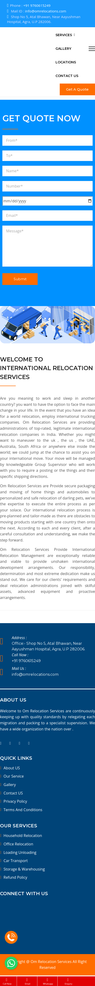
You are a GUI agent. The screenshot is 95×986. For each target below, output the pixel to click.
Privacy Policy (15, 801)
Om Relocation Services (52, 961)
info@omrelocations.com (45, 11)
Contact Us (66, 76)
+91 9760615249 (36, 5)
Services (63, 35)
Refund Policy (15, 877)
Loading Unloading (20, 852)
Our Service (14, 776)
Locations (65, 62)
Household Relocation (23, 835)
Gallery (63, 48)
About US (12, 768)
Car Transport (16, 860)
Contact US (13, 793)
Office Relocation (18, 844)
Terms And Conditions (23, 809)
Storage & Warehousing (24, 869)
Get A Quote (77, 89)
